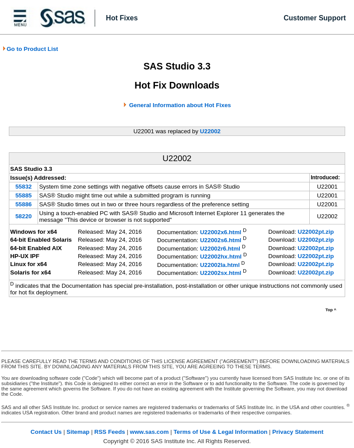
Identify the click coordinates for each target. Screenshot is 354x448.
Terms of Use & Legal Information (220, 432)
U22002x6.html (220, 232)
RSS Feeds (109, 432)
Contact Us (46, 432)
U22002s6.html (220, 240)
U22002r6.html (220, 248)
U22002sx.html (220, 273)
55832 (23, 186)
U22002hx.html (221, 257)
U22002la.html (220, 265)
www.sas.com (149, 432)
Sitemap (77, 432)
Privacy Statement (297, 432)
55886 (23, 204)
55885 (23, 195)
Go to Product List (30, 49)
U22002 (210, 131)
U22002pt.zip (316, 231)
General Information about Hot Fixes (180, 105)
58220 (23, 216)
